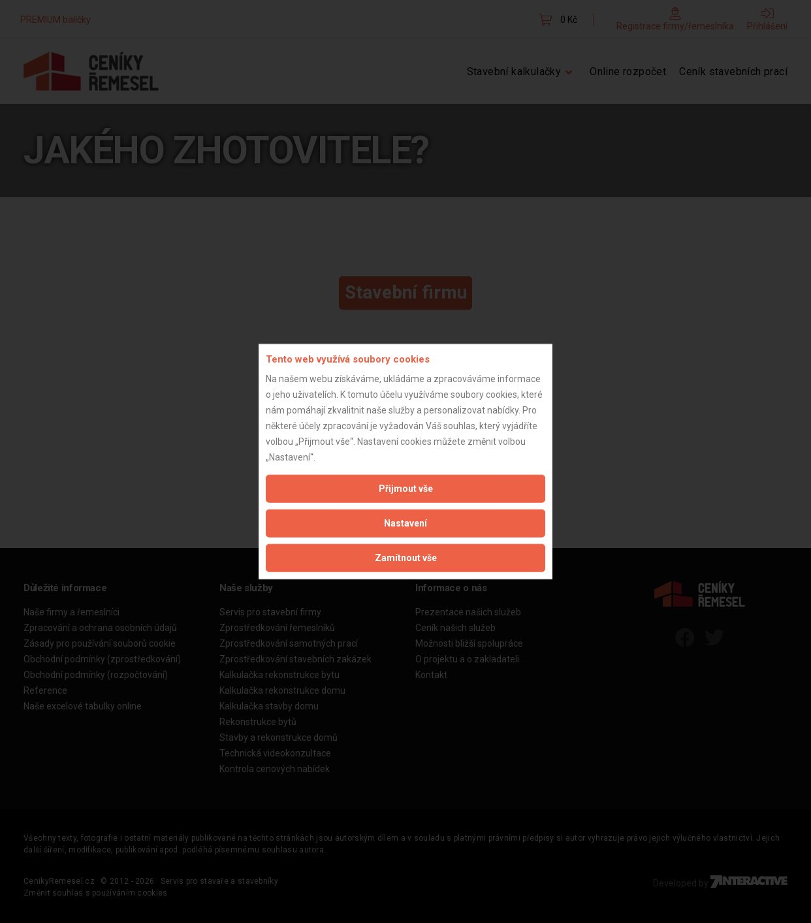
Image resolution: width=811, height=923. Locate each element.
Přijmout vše (406, 488)
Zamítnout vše (406, 558)
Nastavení (405, 523)
